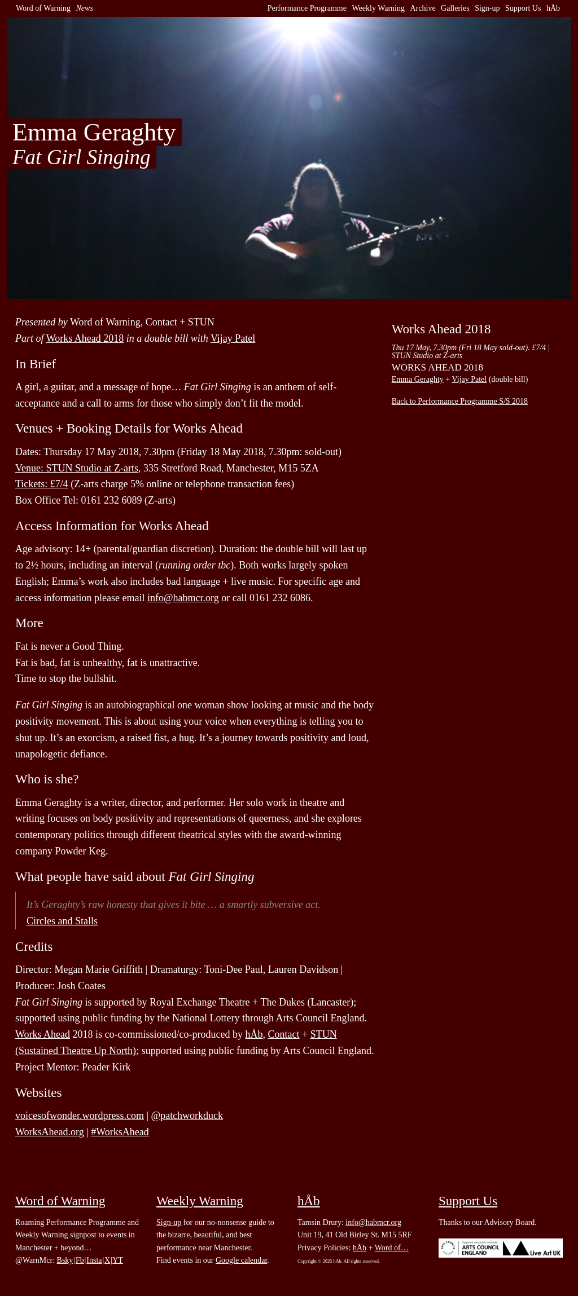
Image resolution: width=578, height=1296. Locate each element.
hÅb (553, 8)
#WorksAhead (120, 1132)
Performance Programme (307, 8)
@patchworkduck (187, 1115)
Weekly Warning (378, 8)
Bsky (65, 1260)
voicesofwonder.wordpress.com (79, 1115)
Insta (94, 1260)
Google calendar (241, 1260)
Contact (283, 1034)
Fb (80, 1260)
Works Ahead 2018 (85, 338)
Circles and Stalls (62, 921)
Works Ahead (42, 1034)
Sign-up (487, 8)
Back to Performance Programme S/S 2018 (460, 401)
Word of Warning (43, 8)
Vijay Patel (233, 338)
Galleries (455, 8)
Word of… (392, 1248)
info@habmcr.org (183, 597)
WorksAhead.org (49, 1132)
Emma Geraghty (418, 379)
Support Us (523, 8)
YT (117, 1260)
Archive (423, 8)
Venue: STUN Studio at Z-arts (76, 468)
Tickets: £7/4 (41, 484)
